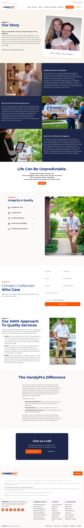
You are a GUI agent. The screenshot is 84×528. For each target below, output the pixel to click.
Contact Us (60, 7)
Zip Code (48, 285)
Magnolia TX (68, 506)
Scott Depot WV (69, 510)
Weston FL (55, 506)
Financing (53, 7)
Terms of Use (56, 526)
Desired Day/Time (68, 285)
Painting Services (38, 517)
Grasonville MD (56, 512)
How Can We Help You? (51, 293)
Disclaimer (72, 526)
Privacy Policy (48, 526)
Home (29, 7)
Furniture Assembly (38, 512)
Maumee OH (68, 504)
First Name (48, 271)
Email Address (67, 278)
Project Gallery (69, 517)
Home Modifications (39, 508)
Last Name (66, 271)
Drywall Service (37, 506)
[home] (8, 7)
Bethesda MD (55, 514)
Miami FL (54, 508)
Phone (47, 278)
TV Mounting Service (39, 504)
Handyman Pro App (70, 519)
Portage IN (55, 510)
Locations (47, 7)
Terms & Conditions (59, 300)
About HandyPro (69, 514)
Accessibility (65, 526)
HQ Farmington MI (57, 504)
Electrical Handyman (39, 519)
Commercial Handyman (40, 514)
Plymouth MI (55, 517)
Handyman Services (39, 510)
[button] (35, 7)
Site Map (78, 526)
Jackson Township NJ (57, 519)
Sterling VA (68, 508)
